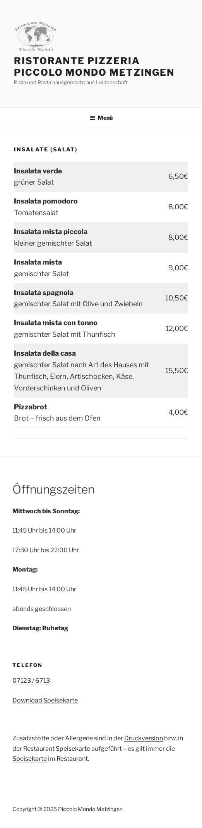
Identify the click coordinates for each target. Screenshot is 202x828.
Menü (101, 117)
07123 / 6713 (31, 680)
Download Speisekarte (45, 700)
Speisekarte (73, 748)
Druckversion (143, 738)
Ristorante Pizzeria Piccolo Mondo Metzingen (94, 66)
